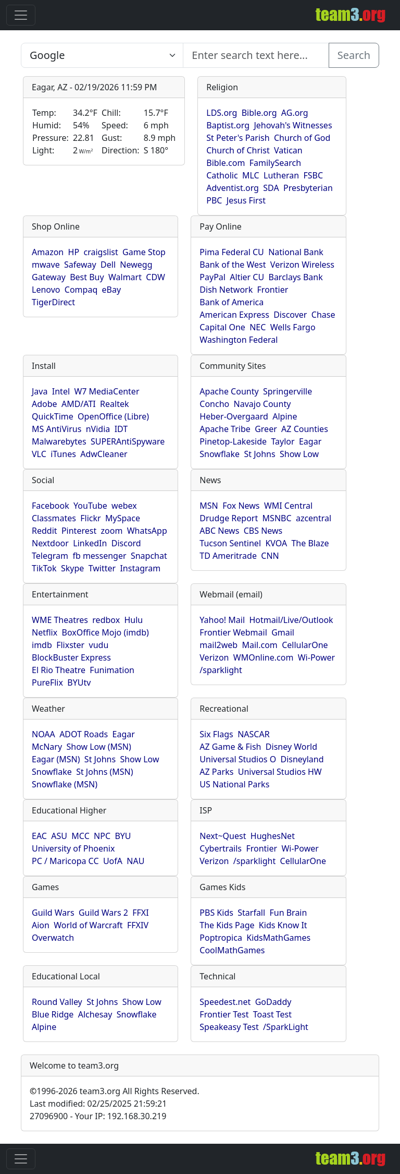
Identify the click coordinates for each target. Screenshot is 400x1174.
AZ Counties (304, 429)
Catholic (222, 175)
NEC (257, 327)
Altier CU (247, 277)
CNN (270, 555)
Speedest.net (225, 1002)
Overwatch (53, 937)
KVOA (276, 543)
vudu (99, 645)
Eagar (310, 441)
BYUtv (79, 682)
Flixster (70, 645)
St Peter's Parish (237, 137)
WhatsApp (147, 530)
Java (39, 391)
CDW (155, 277)
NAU (135, 861)
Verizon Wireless (302, 264)
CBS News (263, 530)
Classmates (54, 518)
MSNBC (277, 518)
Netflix (44, 632)
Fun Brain (288, 912)
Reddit (44, 530)
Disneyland (302, 759)
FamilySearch (275, 163)
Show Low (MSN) (98, 746)
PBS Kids (216, 912)
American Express (234, 314)
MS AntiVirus (56, 429)
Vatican (288, 150)
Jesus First (246, 200)
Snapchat (149, 555)
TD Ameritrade (228, 555)
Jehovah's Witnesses (293, 125)
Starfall (251, 912)
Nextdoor (50, 543)
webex (124, 505)
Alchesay (95, 1014)
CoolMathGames (232, 950)
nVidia (98, 429)
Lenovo (46, 289)
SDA (271, 188)
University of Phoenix (73, 848)
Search (354, 55)
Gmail (282, 632)
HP (74, 252)
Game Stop (144, 252)
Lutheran (281, 175)
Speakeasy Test (228, 1027)
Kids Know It (283, 925)
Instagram (140, 568)
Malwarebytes (59, 441)
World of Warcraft (88, 925)
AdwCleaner (103, 454)
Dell (108, 264)
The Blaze (310, 543)
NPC (102, 836)
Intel (61, 391)
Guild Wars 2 (103, 912)
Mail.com (259, 645)
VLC (39, 454)
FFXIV (137, 925)
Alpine (284, 416)
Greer (266, 429)
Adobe (44, 404)
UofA (112, 861)
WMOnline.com (263, 657)
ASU (59, 836)
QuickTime (52, 416)
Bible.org (259, 112)
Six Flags (216, 734)
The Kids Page (226, 925)
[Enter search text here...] (102, 55)
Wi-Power (316, 657)
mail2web (218, 645)
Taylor (282, 441)
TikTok (44, 568)
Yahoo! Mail (222, 620)
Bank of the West (232, 264)
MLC (250, 175)
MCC (80, 836)
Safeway (80, 264)
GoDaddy (273, 1002)
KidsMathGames (278, 937)
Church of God (302, 137)
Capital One (222, 327)
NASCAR (253, 734)
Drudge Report (228, 518)
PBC (214, 200)
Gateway (49, 277)
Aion (40, 925)
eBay (111, 289)
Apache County (228, 391)
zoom (112, 530)
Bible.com (225, 163)
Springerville (287, 391)
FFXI (140, 912)
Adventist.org (232, 188)
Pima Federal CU (231, 252)
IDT (121, 429)
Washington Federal (238, 339)
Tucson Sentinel (230, 543)
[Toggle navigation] (20, 15)
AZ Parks (216, 771)
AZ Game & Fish (230, 746)
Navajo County (262, 404)
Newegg (136, 264)
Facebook (50, 505)
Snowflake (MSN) (64, 784)
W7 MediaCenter (106, 391)
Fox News (240, 505)
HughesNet (273, 836)
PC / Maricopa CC (65, 861)
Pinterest (78, 530)
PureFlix (47, 682)
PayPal (212, 277)
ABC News (219, 530)
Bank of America (231, 302)
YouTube (90, 505)
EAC (39, 836)
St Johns (259, 454)
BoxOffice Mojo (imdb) (105, 632)
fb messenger (99, 555)
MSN (208, 505)
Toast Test (272, 1014)
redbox (106, 620)
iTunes (63, 454)
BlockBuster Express (71, 657)
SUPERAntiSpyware (128, 441)
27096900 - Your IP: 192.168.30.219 (98, 1116)
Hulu (133, 620)
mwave (46, 264)
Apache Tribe (225, 429)
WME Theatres (60, 620)
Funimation (112, 670)
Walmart (125, 277)
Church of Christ (237, 150)
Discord (126, 543)
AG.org (294, 112)
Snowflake (219, 454)
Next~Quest (222, 836)
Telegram (50, 555)
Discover (290, 314)
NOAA (43, 734)
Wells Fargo (293, 327)
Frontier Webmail (233, 632)
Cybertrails (220, 848)
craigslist (100, 252)
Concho (214, 404)
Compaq (81, 289)
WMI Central (288, 505)
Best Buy (87, 277)
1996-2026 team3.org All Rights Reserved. (114, 1091)
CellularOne (305, 645)
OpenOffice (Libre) (113, 416)
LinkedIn (90, 543)
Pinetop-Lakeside (233, 441)
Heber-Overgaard (233, 416)
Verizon (214, 657)
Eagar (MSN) (56, 759)
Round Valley (57, 1002)
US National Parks (234, 784)
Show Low (299, 454)
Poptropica (220, 937)
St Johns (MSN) (104, 771)
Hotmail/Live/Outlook (291, 620)
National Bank (295, 252)
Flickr (90, 518)
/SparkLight (285, 1027)
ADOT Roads (83, 734)
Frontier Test (223, 1014)
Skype (72, 568)
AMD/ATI (78, 404)
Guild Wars (53, 912)
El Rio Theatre (58, 670)
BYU (123, 836)
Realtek (114, 404)
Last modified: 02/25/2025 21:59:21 (98, 1103)
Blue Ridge (52, 1014)
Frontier (273, 289)
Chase (323, 314)
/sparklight (220, 670)
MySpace (122, 518)
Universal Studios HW (280, 771)
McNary (47, 746)
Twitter (102, 568)
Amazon (48, 252)
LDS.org (221, 112)
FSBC (313, 175)
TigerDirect (53, 302)
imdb (42, 645)
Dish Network (226, 289)
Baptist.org (227, 125)
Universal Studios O (237, 759)
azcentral (313, 518)
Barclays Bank (295, 277)
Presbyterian (308, 188)
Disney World (291, 746)
